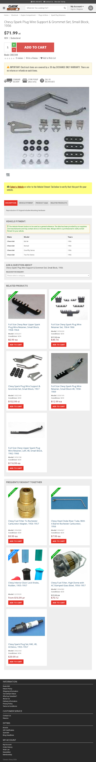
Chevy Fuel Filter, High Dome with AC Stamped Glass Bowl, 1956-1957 (68, 584)
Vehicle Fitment (26, 203)
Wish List (6, 750)
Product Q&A (42, 203)
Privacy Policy (7, 704)
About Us (6, 699)
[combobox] (48, 275)
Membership (7, 755)
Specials (6, 733)
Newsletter (7, 752)
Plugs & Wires (43, 15)
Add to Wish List (48, 58)
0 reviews (19, 58)
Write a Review (32, 58)
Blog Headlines (8, 735)
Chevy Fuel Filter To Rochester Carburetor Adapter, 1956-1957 (23, 522)
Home (6, 15)
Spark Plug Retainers (58, 15)
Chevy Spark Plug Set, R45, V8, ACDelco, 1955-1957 (22, 645)
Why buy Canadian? (10, 696)
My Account (7, 745)
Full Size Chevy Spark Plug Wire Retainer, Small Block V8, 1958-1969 (66, 389)
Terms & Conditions (10, 706)
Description (10, 203)
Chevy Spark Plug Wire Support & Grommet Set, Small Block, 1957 (24, 387)
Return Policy (7, 689)
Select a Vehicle (17, 186)
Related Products (59, 203)
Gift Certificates (8, 730)
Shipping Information (10, 691)
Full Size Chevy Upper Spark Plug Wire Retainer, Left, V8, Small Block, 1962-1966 (25, 450)
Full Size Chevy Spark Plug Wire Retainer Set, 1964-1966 (66, 326)
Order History (7, 747)
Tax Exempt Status (9, 694)
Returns (5, 718)
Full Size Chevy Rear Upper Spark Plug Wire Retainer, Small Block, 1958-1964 (24, 327)
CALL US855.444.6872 (50, 80)
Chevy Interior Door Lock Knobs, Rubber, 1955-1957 (23, 584)
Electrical (14, 15)
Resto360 (6, 686)
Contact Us (48, 2)
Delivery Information (10, 701)
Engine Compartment (28, 15)
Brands (5, 728)
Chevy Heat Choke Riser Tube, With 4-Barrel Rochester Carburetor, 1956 (68, 523)
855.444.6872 (36, 2)
